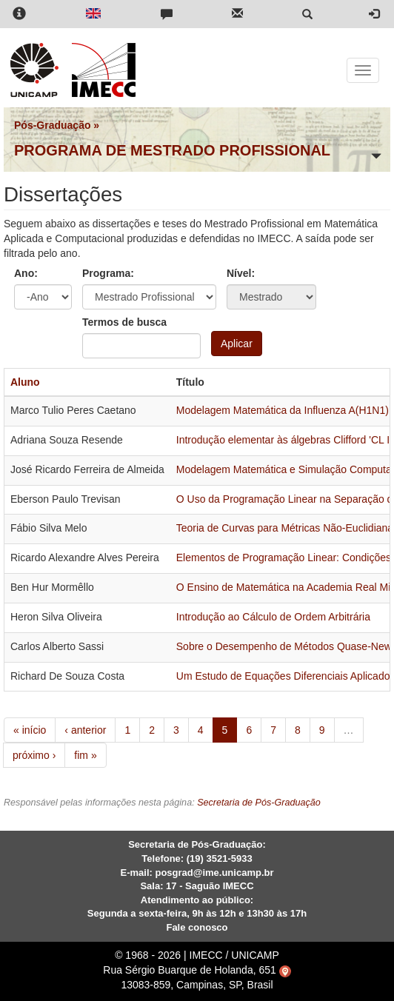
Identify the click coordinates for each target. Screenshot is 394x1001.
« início (29, 730)
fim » (85, 755)
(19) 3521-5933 (220, 858)
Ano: (26, 273)
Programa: (108, 273)
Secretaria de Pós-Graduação (259, 802)
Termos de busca (124, 322)
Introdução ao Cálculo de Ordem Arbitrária (273, 617)
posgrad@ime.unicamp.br (214, 872)
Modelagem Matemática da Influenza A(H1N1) (282, 410)
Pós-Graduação (52, 125)
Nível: (241, 273)
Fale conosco (196, 927)
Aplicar (237, 343)
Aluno (25, 382)
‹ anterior (85, 730)
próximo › (34, 755)
